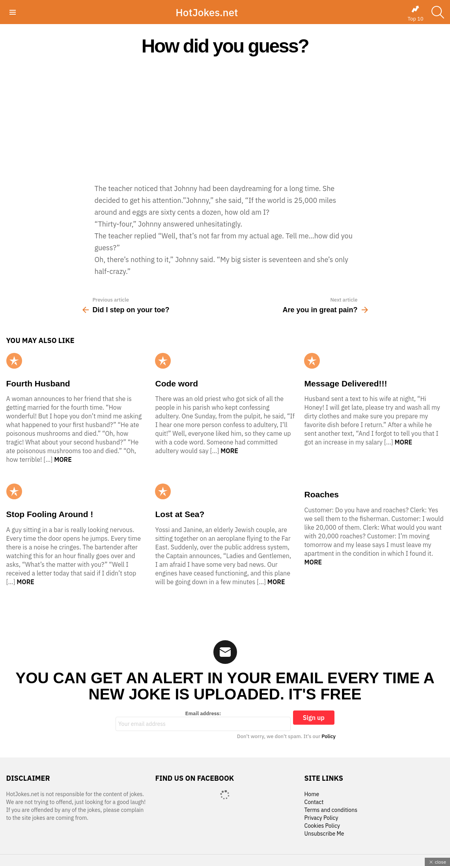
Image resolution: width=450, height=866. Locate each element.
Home (311, 794)
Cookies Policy (322, 826)
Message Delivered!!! (345, 383)
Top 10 (415, 13)
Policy (328, 736)
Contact (313, 802)
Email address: (203, 720)
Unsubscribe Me (324, 833)
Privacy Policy (321, 818)
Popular (14, 361)
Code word (176, 383)
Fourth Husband (38, 383)
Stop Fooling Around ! (49, 514)
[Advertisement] (225, 119)
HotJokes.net (207, 12)
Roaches (321, 494)
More (63, 459)
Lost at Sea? (179, 514)
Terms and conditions (330, 810)
